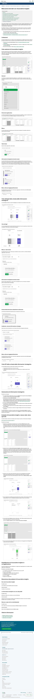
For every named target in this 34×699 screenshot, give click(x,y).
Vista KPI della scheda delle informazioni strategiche (10, 15)
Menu (33, 1)
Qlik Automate (4, 660)
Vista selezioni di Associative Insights (8, 13)
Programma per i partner (6, 684)
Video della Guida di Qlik (6, 638)
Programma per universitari (6, 683)
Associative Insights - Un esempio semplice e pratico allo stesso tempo (15, 34)
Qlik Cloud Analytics (5, 656)
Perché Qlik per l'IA (5, 669)
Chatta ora (28, 694)
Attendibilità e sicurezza (6, 665)
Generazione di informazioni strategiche (8, 16)
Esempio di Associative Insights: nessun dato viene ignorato (11, 17)
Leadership (4, 679)
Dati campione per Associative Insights (8, 420)
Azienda (3, 678)
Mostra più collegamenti (7, 21)
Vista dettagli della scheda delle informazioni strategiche (10, 14)
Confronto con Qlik (5, 670)
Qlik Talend (4, 650)
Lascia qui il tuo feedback (6, 628)
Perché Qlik (4, 664)
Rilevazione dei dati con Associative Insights (10, 33)
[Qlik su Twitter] (27, 692)
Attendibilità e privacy (5, 666)
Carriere (3, 685)
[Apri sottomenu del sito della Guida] (1, 3)
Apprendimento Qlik (5, 642)
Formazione (4, 641)
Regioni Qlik (4, 674)
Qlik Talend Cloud (5, 651)
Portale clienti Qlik (5, 643)
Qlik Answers (4, 657)
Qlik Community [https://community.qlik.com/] (23, 692)
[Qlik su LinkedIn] (29, 692)
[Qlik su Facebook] (31, 692)
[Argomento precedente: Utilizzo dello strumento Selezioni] (9, 632)
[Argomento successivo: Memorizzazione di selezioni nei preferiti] (25, 632)
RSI (2, 680)
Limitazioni (4, 12)
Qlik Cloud (4, 3)
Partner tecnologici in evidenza (7, 671)
